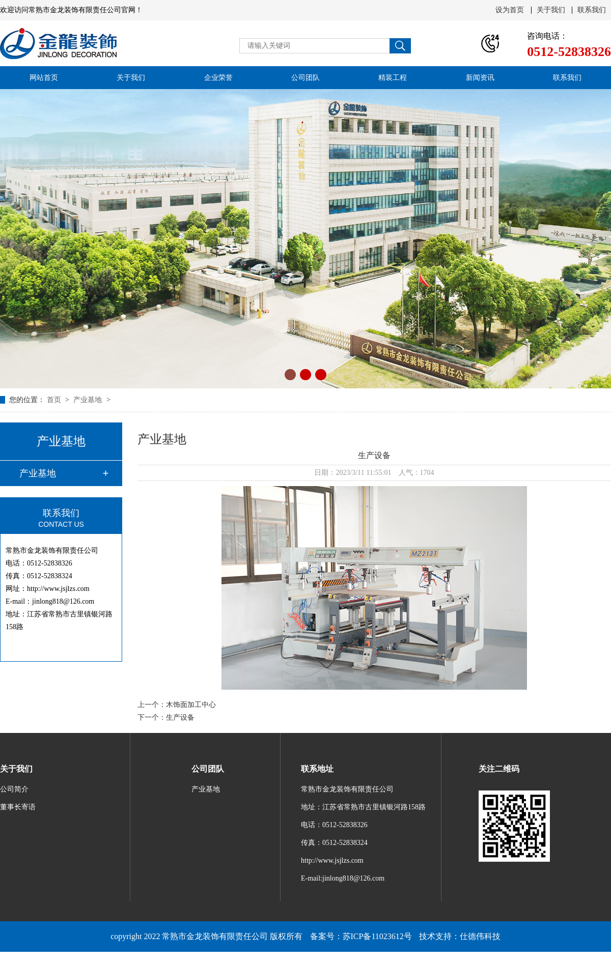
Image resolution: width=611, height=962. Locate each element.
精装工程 (392, 77)
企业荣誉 (218, 77)
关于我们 (551, 10)
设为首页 (509, 10)
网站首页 (44, 77)
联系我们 (591, 10)
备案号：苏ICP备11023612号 (361, 936)
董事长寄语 (18, 807)
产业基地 (88, 400)
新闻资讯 (480, 77)
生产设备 (180, 717)
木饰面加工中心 (191, 705)
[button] (290, 374)
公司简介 (14, 789)
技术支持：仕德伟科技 (460, 936)
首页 (55, 400)
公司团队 (305, 77)
